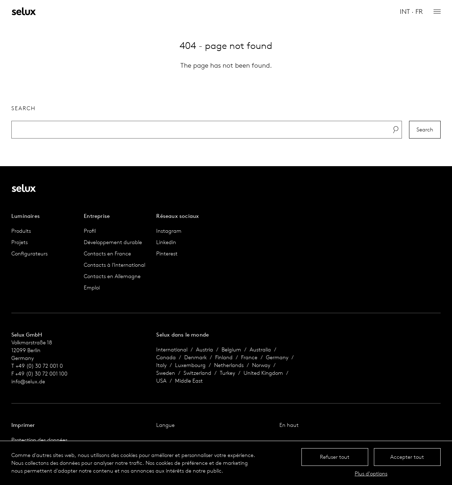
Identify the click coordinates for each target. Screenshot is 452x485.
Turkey (227, 373)
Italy (161, 365)
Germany (277, 357)
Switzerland (197, 373)
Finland (224, 357)
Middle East (189, 380)
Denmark (195, 357)
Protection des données (39, 439)
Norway (261, 365)
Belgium (231, 349)
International (171, 349)
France (249, 357)
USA (161, 380)
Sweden (165, 373)
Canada (166, 357)
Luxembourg (190, 365)
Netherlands (229, 365)
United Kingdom (263, 373)
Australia (260, 349)
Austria (204, 349)
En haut (289, 425)
